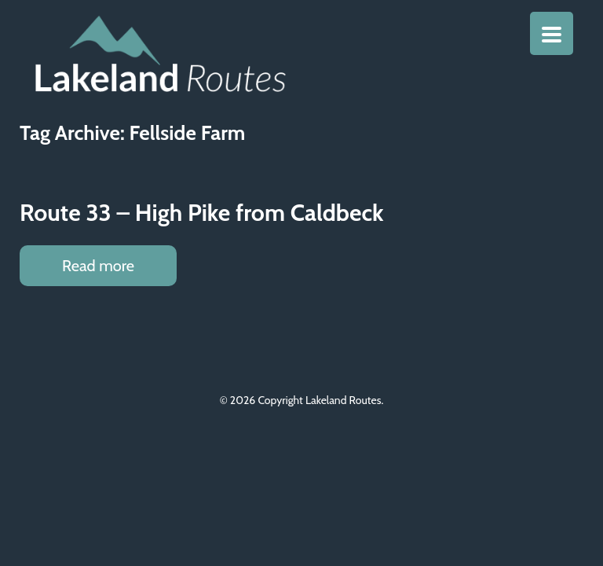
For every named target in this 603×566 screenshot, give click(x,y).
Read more (98, 265)
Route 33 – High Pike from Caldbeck (202, 212)
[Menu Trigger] (551, 33)
